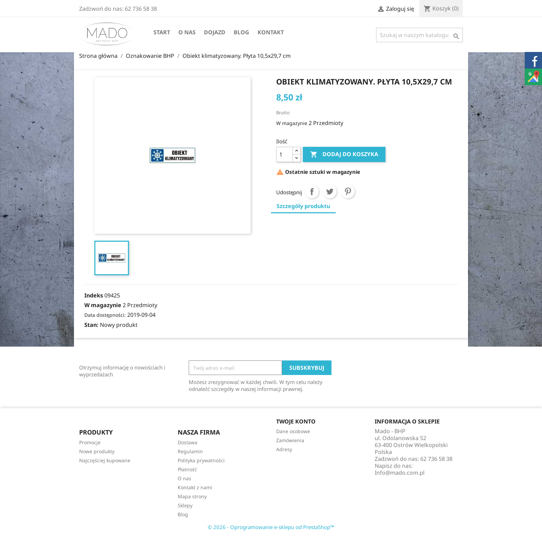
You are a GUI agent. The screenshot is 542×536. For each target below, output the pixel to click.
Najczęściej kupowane (104, 460)
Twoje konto (296, 421)
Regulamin (190, 451)
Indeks (93, 295)
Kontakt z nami (195, 487)
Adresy (284, 449)
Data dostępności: (105, 315)
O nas (187, 32)
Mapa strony (192, 496)
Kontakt (271, 32)
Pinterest (348, 191)
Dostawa (187, 442)
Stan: (91, 324)
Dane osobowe (293, 431)
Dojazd (214, 32)
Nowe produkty (96, 451)
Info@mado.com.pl (399, 472)
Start (161, 32)
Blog (241, 32)
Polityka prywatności (201, 460)
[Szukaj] (419, 35)
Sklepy (185, 505)
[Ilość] (284, 154)
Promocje (90, 442)
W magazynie (291, 123)
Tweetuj (330, 191)
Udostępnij (312, 191)
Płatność (187, 469)
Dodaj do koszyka (344, 154)
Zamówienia (290, 440)
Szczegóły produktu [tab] (303, 206)
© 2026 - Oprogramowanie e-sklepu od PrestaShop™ (271, 527)
